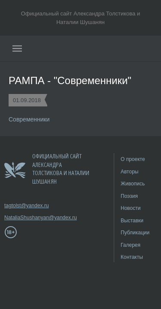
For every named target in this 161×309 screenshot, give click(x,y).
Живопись (133, 184)
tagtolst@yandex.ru (26, 206)
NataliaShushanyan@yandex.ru (30, 218)
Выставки (132, 221)
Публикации (135, 233)
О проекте (133, 159)
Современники (29, 119)
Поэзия (129, 196)
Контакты (132, 257)
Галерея (130, 245)
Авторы (129, 172)
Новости (130, 208)
